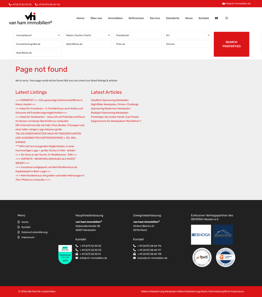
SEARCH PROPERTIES (232, 44)
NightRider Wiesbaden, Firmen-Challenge (114, 104)
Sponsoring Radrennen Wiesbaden (110, 108)
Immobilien (115, 18)
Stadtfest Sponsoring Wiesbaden (110, 100)
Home (80, 18)
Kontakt (204, 18)
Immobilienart (24, 35)
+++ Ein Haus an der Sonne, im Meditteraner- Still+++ (46, 154)
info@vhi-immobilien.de (238, 3)
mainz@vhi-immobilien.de (152, 258)
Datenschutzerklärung (34, 232)
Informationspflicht (219, 291)
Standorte (172, 18)
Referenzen (136, 18)
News (189, 18)
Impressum (27, 237)
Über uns (96, 18)
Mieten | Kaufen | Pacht (78, 35)
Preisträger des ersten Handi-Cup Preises (115, 116)
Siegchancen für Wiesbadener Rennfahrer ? (116, 121)
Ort (168, 35)
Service (155, 18)
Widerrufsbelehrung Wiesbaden (159, 291)
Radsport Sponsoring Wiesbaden (109, 112)
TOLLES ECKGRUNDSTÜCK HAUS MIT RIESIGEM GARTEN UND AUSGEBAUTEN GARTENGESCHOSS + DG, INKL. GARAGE (48, 138)
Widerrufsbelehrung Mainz (193, 291)
